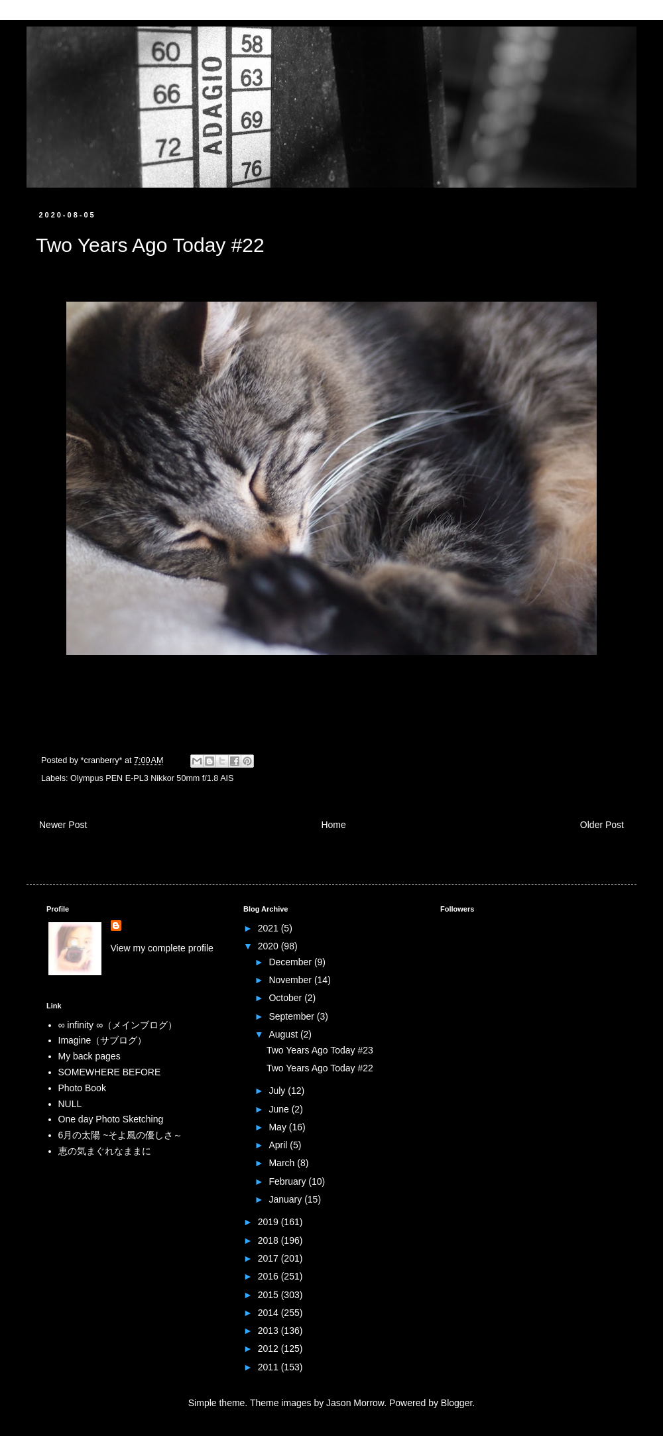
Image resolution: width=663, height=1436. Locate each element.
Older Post (602, 824)
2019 (269, 1222)
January (286, 1199)
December (291, 962)
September (292, 1016)
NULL (70, 1104)
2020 (269, 946)
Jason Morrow (355, 1403)
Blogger (456, 1403)
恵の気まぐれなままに (104, 1151)
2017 (269, 1258)
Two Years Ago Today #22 (320, 1068)
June (280, 1109)
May (278, 1127)
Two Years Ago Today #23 (320, 1050)
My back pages (89, 1056)
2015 (269, 1294)
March (283, 1163)
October (286, 997)
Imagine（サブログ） (102, 1040)
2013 (269, 1330)
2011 (269, 1367)
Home (333, 824)
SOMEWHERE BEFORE (109, 1072)
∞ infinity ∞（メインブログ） (117, 1025)
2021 (269, 928)
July (278, 1090)
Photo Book (82, 1088)
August (284, 1034)
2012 (269, 1348)
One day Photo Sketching (111, 1119)
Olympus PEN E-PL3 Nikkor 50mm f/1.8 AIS (151, 778)
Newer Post (63, 824)
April (279, 1145)
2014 (269, 1312)
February (288, 1181)
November (291, 980)
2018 (269, 1240)
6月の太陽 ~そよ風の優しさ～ (120, 1135)
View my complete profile (162, 948)
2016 (269, 1276)
